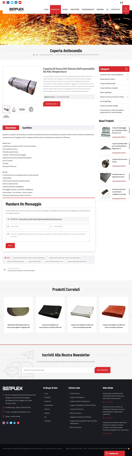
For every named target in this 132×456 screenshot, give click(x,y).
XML (85, 448)
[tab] (11, 127)
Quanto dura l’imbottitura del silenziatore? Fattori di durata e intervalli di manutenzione (113, 395)
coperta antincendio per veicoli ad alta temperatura (28, 258)
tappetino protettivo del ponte (80, 417)
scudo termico (75, 393)
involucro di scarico (77, 409)
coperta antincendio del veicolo (77, 261)
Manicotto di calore (107, 79)
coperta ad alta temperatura (15, 261)
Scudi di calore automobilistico (111, 75)
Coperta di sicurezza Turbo (119, 160)
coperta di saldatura (77, 397)
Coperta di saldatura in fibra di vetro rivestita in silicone (114, 326)
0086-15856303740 (111, 2)
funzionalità (88, 9)
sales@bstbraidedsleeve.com (90, 2)
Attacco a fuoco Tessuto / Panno (112, 97)
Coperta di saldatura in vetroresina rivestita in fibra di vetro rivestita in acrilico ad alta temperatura (50, 326)
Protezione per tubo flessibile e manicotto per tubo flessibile (112, 111)
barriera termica (75, 413)
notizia (47, 413)
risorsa (100, 9)
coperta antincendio (34, 261)
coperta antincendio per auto (54, 261)
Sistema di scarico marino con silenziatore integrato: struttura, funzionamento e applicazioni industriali (114, 410)
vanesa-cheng (15, 416)
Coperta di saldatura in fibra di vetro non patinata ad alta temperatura (82, 326)
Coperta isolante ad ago (109, 106)
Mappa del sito (76, 448)
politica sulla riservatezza (99, 448)
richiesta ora (51, 104)
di (107, 9)
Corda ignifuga (105, 101)
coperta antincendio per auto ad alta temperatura (64, 258)
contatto (115, 9)
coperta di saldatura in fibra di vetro (83, 405)
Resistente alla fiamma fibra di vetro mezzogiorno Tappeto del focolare (18, 326)
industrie (74, 9)
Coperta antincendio (108, 83)
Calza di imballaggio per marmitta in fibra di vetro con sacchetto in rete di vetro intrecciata (119, 130)
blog (68, 448)
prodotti (55, 9)
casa (46, 9)
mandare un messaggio (111, 453)
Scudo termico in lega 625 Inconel (118, 175)
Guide (65, 9)
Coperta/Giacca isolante (109, 88)
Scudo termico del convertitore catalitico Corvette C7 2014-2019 (119, 191)
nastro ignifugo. (106, 92)
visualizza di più (118, 137)
